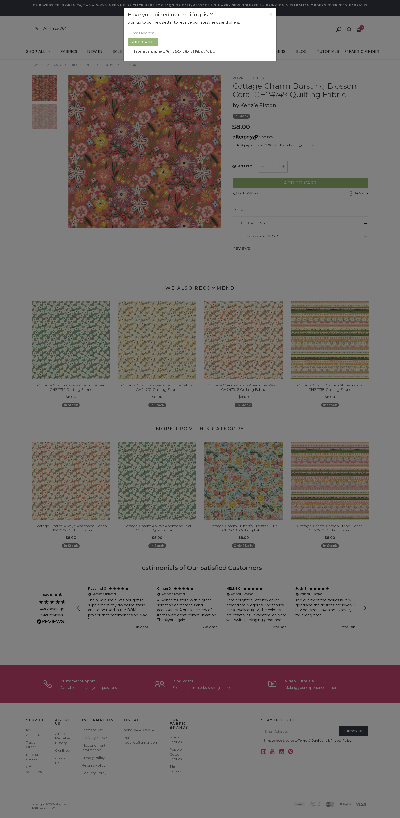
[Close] (270, 14)
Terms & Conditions (179, 51)
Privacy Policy (204, 51)
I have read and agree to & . (171, 51)
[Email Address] (200, 33)
